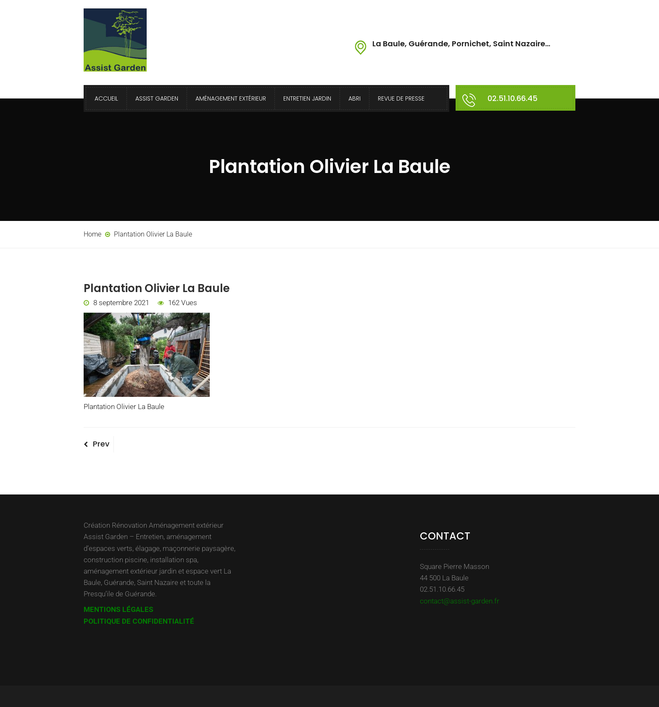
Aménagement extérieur (230, 98)
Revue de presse (401, 98)
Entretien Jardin (307, 98)
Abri (354, 98)
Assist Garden (156, 98)
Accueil (106, 98)
